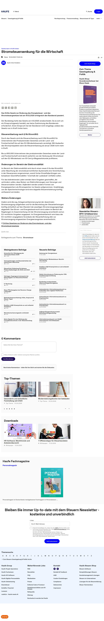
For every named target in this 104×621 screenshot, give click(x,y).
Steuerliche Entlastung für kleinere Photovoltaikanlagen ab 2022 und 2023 (17, 269)
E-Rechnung (8, 284)
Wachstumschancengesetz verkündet (16, 313)
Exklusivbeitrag (10, 383)
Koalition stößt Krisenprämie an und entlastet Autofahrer (18, 306)
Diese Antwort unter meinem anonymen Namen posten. (22, 355)
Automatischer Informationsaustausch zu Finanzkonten (52, 305)
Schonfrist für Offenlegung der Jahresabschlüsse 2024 (14, 254)
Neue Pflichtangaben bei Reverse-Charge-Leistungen (18, 290)
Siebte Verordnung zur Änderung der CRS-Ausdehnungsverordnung (53, 275)
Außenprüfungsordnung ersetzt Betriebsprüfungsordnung (49, 312)
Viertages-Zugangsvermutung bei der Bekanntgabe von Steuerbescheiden (16, 277)
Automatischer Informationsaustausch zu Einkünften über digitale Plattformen (52, 290)
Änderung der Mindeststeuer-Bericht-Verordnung (51, 260)
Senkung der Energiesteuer (48, 253)
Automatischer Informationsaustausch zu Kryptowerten (52, 297)
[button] (16, 11)
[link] (3, 18)
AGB (85, 236)
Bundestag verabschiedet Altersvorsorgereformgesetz (48, 282)
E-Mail (32, 520)
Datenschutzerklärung (88, 239)
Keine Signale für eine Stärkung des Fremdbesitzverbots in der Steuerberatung (18, 320)
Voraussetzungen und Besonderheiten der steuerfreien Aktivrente (17, 261)
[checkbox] (2, 355)
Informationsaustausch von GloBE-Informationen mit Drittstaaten (50, 320)
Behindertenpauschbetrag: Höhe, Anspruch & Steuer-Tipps (19, 298)
